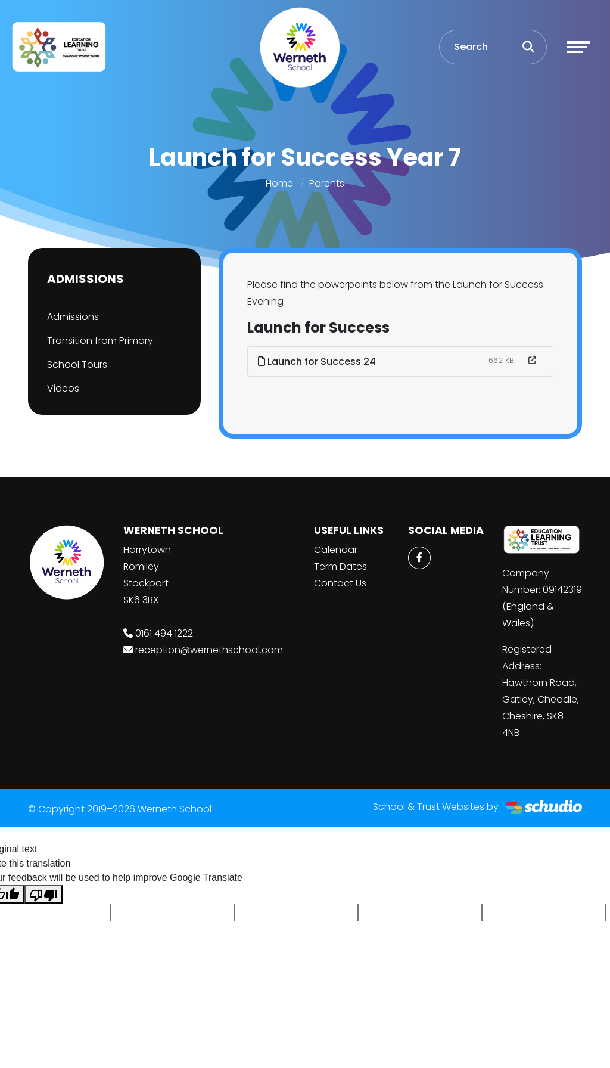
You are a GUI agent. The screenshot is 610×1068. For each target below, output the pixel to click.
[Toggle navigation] (578, 47)
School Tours (77, 364)
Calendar (335, 550)
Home (279, 183)
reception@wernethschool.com (209, 650)
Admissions (73, 317)
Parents (326, 183)
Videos (63, 388)
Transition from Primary (100, 340)
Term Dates (340, 566)
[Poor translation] (43, 894)
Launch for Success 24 (317, 361)
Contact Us (340, 583)
